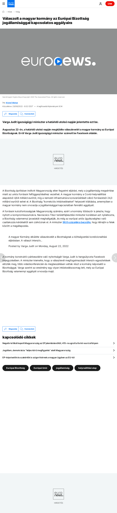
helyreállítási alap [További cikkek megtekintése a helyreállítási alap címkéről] (87, 368)
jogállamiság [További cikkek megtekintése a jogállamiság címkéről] (62, 368)
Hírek (10, 12)
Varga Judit (27, 246)
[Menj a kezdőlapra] (11, 3)
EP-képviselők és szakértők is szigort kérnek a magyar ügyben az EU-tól (38, 357)
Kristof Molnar (12, 103)
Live (110, 3)
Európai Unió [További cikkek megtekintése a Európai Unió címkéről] (40, 368)
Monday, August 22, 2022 (54, 246)
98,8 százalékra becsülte (76, 222)
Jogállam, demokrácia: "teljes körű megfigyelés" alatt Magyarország (36, 350)
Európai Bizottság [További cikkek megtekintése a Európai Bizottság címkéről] (15, 368)
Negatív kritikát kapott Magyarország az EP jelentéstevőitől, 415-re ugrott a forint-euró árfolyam (50, 343)
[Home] (3, 12)
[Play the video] (58, 61)
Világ (18, 12)
